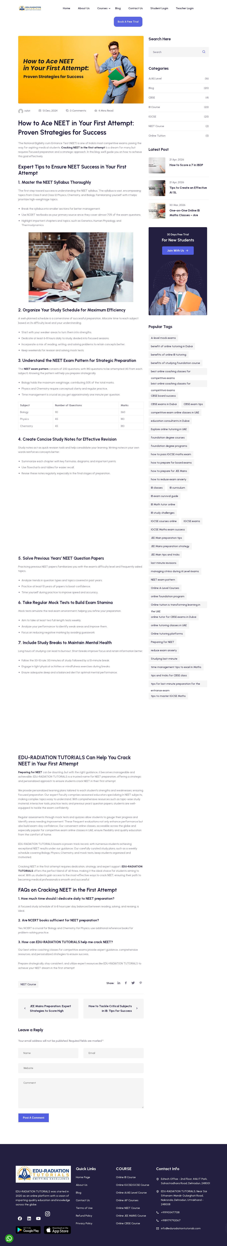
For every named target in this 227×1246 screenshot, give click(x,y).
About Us (84, 8)
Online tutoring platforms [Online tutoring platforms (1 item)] (167, 633)
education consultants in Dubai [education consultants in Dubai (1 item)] (170, 420)
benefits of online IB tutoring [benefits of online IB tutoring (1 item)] (168, 354)
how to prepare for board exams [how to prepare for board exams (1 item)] (171, 462)
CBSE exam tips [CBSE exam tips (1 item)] (193, 404)
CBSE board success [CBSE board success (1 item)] (163, 395)
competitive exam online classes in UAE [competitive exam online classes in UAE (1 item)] (175, 412)
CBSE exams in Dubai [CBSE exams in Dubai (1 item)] (164, 404)
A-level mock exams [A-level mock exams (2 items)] (163, 337)
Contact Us (135, 8)
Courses (102, 8)
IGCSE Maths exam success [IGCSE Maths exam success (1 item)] (168, 529)
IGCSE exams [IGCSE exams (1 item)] (192, 521)
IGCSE (152, 116)
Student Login (159, 8)
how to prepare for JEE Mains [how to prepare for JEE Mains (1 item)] (169, 471)
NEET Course (28, 984)
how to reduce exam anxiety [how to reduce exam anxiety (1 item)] (168, 479)
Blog (118, 8)
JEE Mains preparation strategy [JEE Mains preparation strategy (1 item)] (170, 546)
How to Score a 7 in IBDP (186, 165)
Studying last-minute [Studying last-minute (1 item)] (164, 658)
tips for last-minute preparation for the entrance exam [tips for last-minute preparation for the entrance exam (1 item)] (175, 684)
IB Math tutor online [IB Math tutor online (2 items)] (163, 504)
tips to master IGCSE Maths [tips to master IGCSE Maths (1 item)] (168, 696)
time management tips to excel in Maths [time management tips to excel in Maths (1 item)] (176, 667)
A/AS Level (155, 78)
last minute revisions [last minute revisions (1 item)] (163, 562)
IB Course (154, 107)
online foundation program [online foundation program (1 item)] (167, 596)
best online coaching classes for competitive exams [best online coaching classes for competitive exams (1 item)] (171, 372)
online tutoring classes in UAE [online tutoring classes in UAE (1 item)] (169, 625)
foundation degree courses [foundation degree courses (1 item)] (168, 437)
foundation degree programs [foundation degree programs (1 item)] (169, 445)
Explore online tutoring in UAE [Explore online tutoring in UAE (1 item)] (169, 429)
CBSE (152, 97)
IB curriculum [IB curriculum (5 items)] (177, 487)
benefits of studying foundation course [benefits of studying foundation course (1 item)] (175, 363)
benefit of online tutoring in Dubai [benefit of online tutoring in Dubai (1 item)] (172, 346)
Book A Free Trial (128, 21)
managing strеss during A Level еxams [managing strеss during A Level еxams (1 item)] (175, 571)
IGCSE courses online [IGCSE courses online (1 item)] (164, 521)
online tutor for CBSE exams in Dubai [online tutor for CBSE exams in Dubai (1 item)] (173, 616)
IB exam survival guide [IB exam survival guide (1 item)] (164, 496)
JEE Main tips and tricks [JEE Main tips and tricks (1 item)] (165, 554)
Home (66, 8)
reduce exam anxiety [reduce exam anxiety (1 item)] (164, 650)
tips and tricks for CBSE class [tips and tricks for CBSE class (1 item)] (169, 675)
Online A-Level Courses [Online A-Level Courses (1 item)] (165, 588)
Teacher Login (185, 8)
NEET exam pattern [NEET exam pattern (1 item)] (163, 579)
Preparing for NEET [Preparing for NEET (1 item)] (162, 642)
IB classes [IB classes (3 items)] (157, 487)
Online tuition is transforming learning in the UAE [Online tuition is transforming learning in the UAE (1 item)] (175, 605)
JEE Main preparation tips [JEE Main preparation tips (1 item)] (166, 537)
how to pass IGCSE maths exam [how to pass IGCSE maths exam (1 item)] (171, 454)
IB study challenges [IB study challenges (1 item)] (163, 512)
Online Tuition (157, 135)
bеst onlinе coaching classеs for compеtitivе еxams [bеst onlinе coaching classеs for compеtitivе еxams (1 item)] (171, 384)
